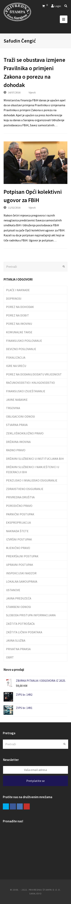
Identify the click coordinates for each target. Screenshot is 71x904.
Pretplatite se (35, 781)
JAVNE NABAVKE (17, 400)
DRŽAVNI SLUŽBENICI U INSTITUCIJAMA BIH (35, 459)
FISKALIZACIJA (15, 357)
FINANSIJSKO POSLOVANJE (24, 341)
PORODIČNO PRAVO (19, 506)
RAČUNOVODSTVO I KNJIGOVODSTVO (30, 383)
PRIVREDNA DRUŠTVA (20, 497)
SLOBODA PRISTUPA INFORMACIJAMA (31, 615)
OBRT (10, 657)
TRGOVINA (13, 408)
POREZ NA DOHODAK (20, 307)
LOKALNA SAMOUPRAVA (21, 581)
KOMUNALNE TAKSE (19, 332)
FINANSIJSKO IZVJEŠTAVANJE (25, 391)
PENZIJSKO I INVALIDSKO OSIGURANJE (31, 480)
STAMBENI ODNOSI (18, 607)
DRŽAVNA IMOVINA (18, 442)
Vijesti (32, 92)
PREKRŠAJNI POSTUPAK (22, 556)
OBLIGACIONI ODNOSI (20, 416)
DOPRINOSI (13, 298)
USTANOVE (13, 590)
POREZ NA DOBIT (17, 315)
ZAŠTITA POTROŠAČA (20, 624)
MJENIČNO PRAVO (18, 548)
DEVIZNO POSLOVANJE (21, 349)
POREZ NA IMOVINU (19, 324)
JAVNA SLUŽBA (15, 640)
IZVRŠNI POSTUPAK (19, 539)
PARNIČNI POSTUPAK (20, 514)
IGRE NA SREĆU (16, 366)
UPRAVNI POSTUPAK (19, 565)
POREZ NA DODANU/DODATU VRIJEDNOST (34, 374)
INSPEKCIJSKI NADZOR (21, 573)
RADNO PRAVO (15, 450)
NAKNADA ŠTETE (17, 531)
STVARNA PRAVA (17, 425)
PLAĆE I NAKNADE (18, 290)
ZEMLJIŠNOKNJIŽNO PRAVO (25, 433)
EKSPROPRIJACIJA (18, 522)
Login (57, 6)
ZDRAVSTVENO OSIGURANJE (24, 489)
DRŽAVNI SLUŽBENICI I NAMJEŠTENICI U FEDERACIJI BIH (32, 469)
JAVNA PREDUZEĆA (18, 598)
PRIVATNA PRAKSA (18, 649)
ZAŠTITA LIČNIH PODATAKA (24, 632)
